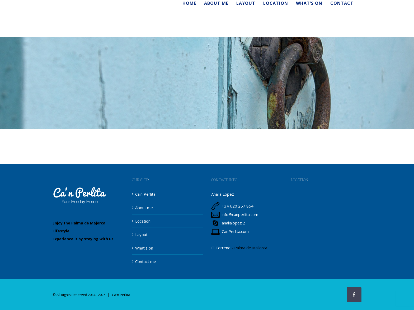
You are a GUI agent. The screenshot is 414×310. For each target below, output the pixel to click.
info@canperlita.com (240, 214)
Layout (141, 234)
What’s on (144, 248)
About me (144, 207)
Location (142, 221)
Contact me (145, 261)
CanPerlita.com (235, 231)
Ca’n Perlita (145, 194)
